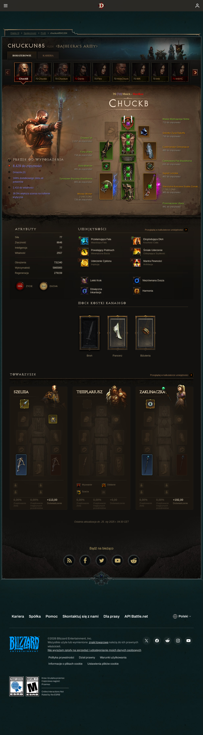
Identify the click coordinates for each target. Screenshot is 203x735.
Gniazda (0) (17, 172)
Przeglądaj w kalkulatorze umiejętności (166, 230)
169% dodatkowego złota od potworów (26, 179)
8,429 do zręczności (25, 166)
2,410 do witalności (21, 188)
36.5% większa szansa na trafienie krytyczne (29, 195)
